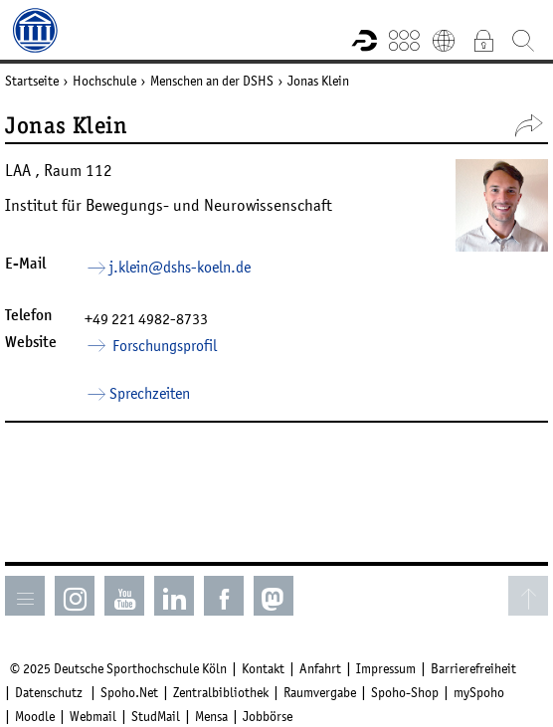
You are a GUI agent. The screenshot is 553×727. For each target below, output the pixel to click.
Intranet (483, 40)
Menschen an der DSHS (212, 81)
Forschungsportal (364, 40)
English (443, 40)
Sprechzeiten (149, 393)
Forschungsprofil (163, 345)
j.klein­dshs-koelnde (180, 266)
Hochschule (104, 81)
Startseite (32, 81)
